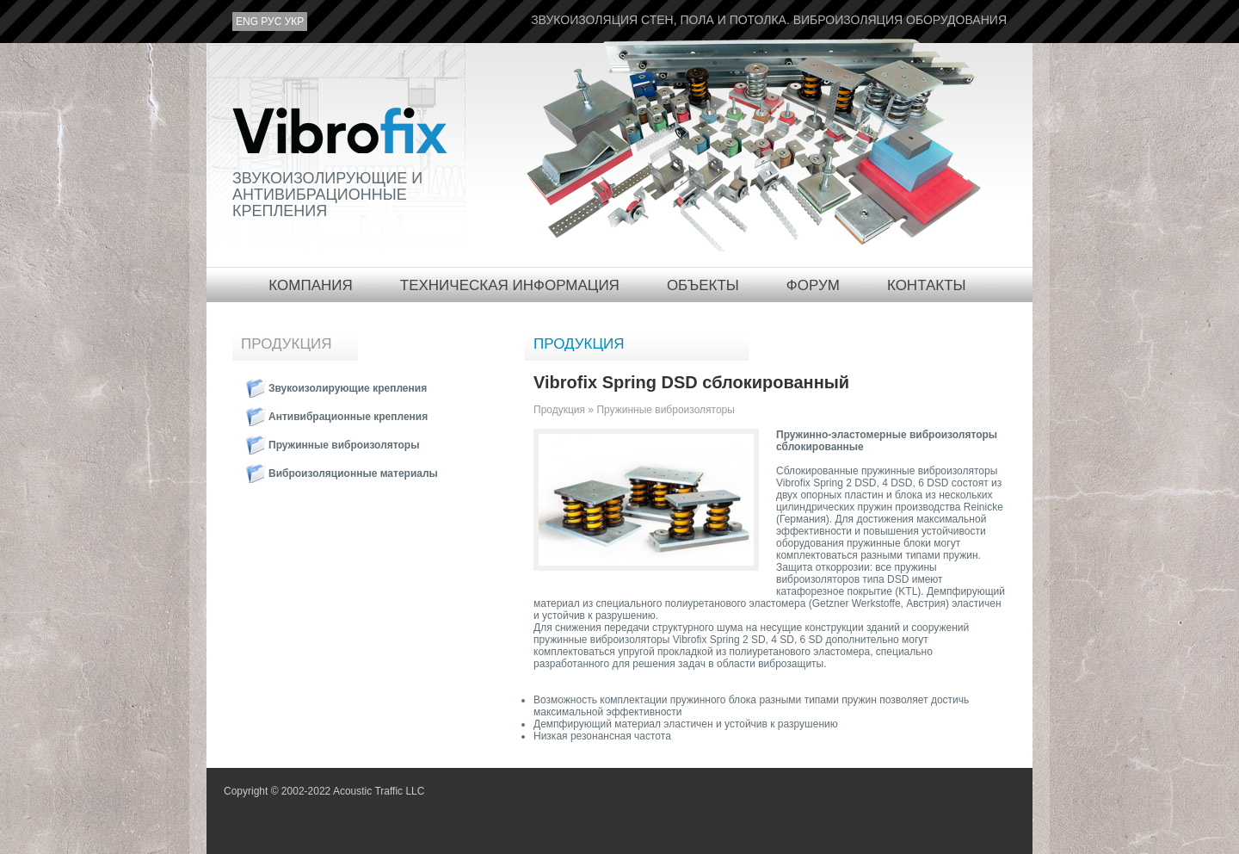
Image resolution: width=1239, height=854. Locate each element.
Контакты (926, 285)
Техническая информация (510, 285)
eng (247, 22)
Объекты (703, 285)
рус (271, 22)
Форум (813, 285)
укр (295, 22)
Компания (310, 285)
